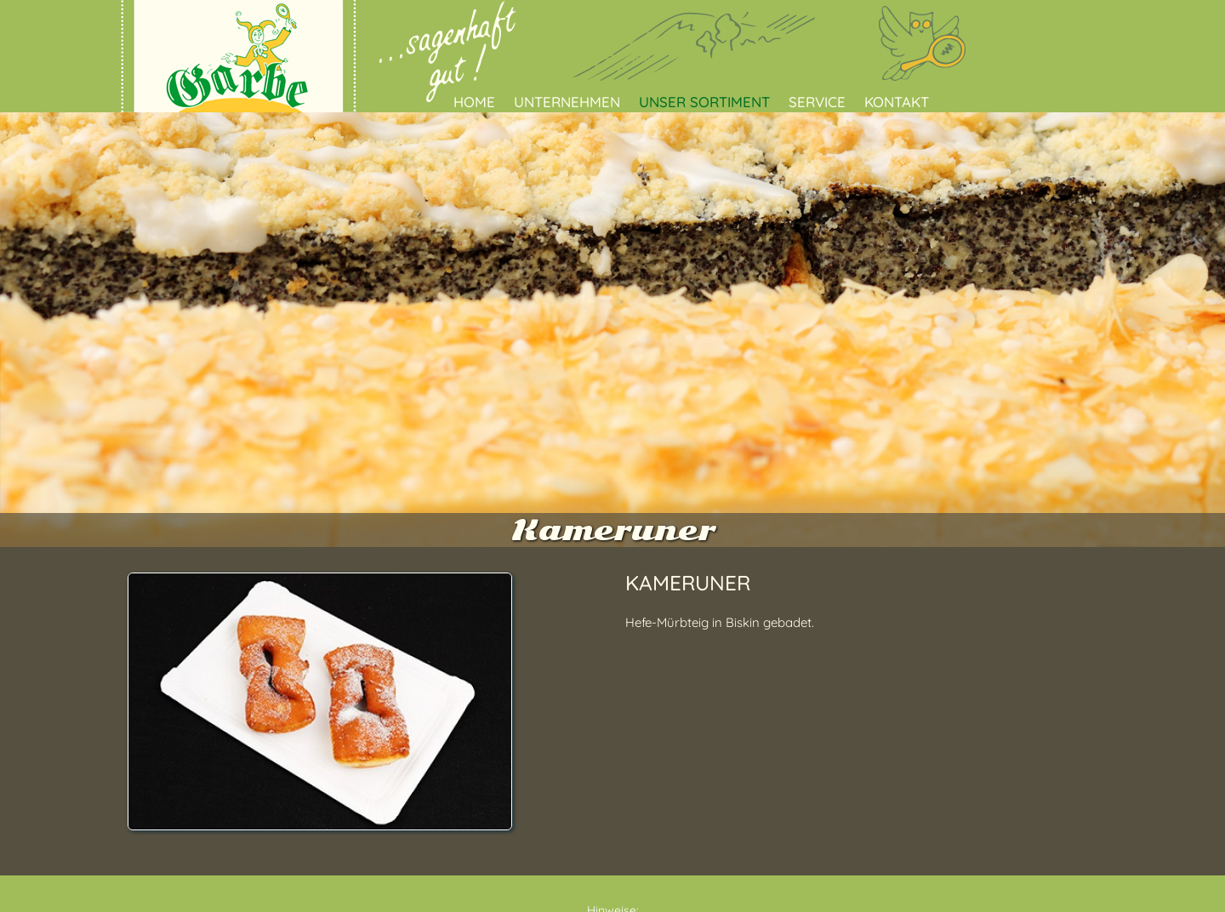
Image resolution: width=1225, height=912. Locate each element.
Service (817, 102)
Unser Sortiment (704, 102)
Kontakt (896, 102)
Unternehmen (567, 102)
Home (474, 102)
